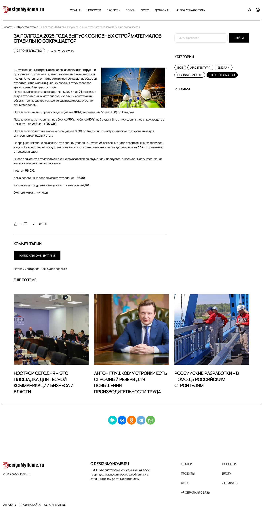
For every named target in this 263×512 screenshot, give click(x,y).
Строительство (29, 51)
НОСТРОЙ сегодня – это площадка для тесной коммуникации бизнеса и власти (43, 382)
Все (180, 68)
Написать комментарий (37, 255)
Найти (239, 38)
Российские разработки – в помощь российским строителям (206, 379)
